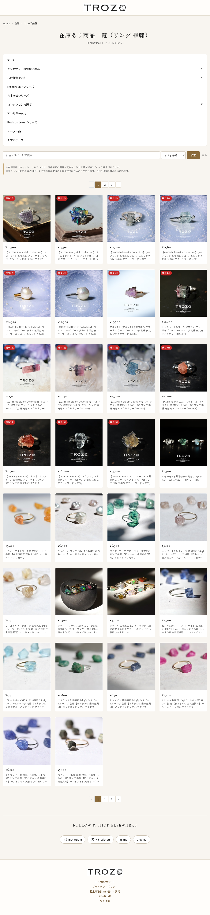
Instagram (73, 839)
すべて (11, 60)
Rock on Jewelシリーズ (22, 122)
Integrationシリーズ (20, 86)
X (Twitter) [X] (100, 839)
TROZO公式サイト (105, 882)
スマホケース (15, 140)
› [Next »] (118, 184)
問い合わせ (105, 896)
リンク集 (105, 901)
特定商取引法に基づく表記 (105, 891)
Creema (141, 839)
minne (123, 839)
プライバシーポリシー (105, 886)
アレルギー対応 (16, 113)
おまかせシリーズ (18, 95)
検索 (193, 155)
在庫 (17, 23)
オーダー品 (14, 131)
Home (6, 23)
